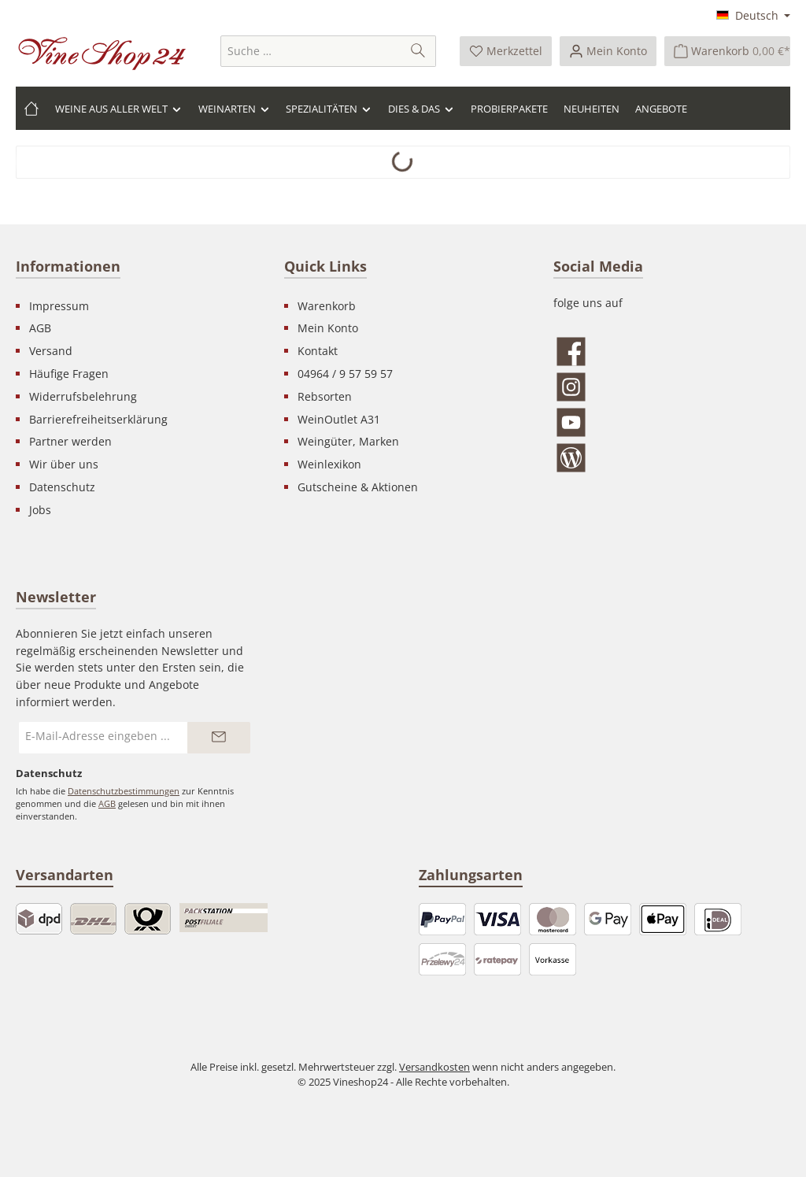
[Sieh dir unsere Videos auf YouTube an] (671, 422)
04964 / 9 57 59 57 (345, 373)
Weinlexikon (329, 464)
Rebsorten (325, 396)
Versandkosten (434, 1067)
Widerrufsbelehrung (83, 396)
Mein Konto (328, 327)
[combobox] (310, 51)
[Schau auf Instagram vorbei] (671, 387)
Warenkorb (327, 305)
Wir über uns (63, 464)
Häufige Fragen (69, 373)
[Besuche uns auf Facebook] (671, 351)
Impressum (59, 305)
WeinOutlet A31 (339, 419)
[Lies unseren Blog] (671, 458)
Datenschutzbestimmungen (123, 791)
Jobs (40, 509)
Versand (50, 350)
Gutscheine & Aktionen (358, 486)
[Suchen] (418, 51)
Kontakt (318, 350)
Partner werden (70, 441)
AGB (40, 327)
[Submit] (218, 737)
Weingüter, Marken (348, 441)
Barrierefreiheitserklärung (98, 419)
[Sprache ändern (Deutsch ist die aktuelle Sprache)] (753, 16)
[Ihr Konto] (608, 51)
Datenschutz (62, 486)
